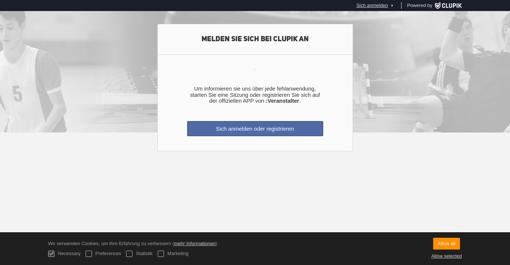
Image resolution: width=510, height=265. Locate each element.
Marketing (173, 254)
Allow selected (446, 256)
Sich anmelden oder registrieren (255, 129)
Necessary (64, 254)
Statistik (139, 254)
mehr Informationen (194, 243)
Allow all (447, 243)
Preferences (103, 254)
